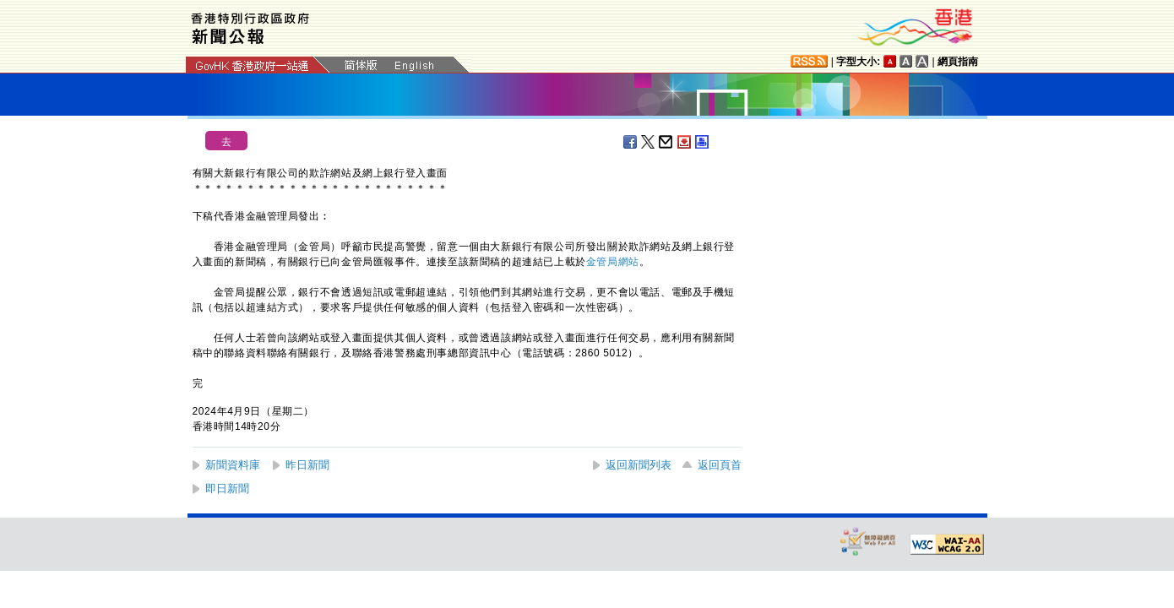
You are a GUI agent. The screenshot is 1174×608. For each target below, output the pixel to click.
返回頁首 (720, 465)
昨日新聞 (307, 465)
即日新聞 (227, 488)
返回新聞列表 (638, 465)
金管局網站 (612, 262)
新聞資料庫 (232, 465)
